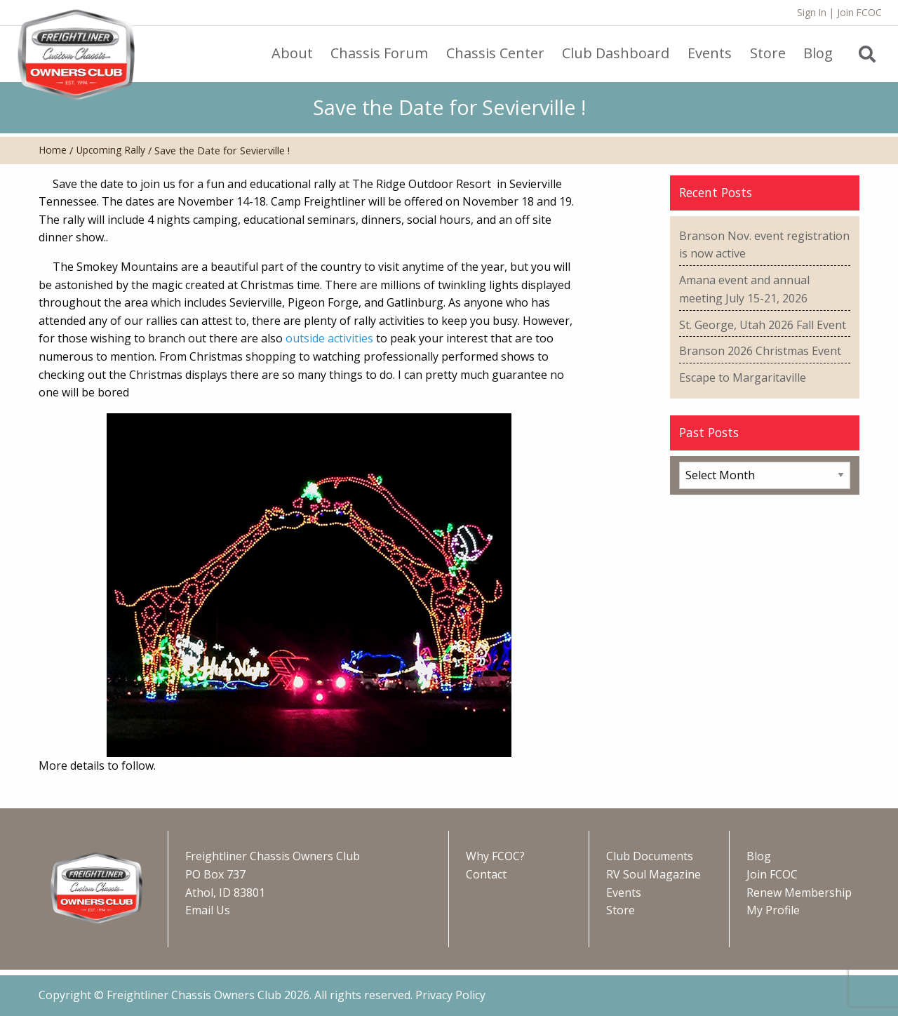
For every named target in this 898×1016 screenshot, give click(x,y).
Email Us (207, 910)
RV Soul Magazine (653, 874)
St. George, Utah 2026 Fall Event (762, 325)
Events (623, 892)
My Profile (773, 910)
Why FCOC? (495, 856)
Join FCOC (859, 12)
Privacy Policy (450, 995)
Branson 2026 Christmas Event (760, 351)
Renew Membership (799, 892)
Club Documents (649, 856)
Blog (758, 856)
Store (620, 910)
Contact (486, 874)
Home (53, 149)
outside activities (329, 338)
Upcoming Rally (110, 149)
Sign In (811, 12)
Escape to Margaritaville (742, 377)
